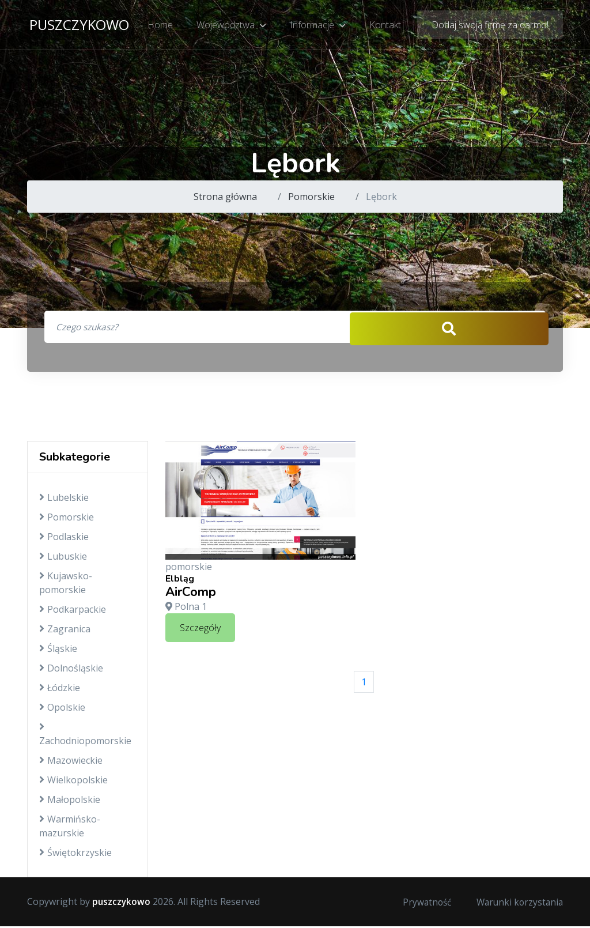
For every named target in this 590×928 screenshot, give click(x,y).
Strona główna (225, 196)
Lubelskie (64, 499)
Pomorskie (311, 196)
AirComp (190, 593)
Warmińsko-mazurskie (69, 828)
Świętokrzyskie (75, 854)
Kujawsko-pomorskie (65, 585)
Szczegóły (200, 630)
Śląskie (58, 650)
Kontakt (384, 26)
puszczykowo (79, 25)
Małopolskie (69, 801)
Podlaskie (64, 539)
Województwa (232, 26)
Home (161, 26)
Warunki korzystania (518, 903)
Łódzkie (59, 690)
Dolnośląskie (71, 670)
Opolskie (62, 709)
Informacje (318, 26)
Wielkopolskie (73, 782)
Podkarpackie (72, 611)
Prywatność (422, 903)
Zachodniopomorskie (85, 736)
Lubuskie (63, 558)
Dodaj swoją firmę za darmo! (490, 26)
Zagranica (64, 631)
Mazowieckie (71, 762)
